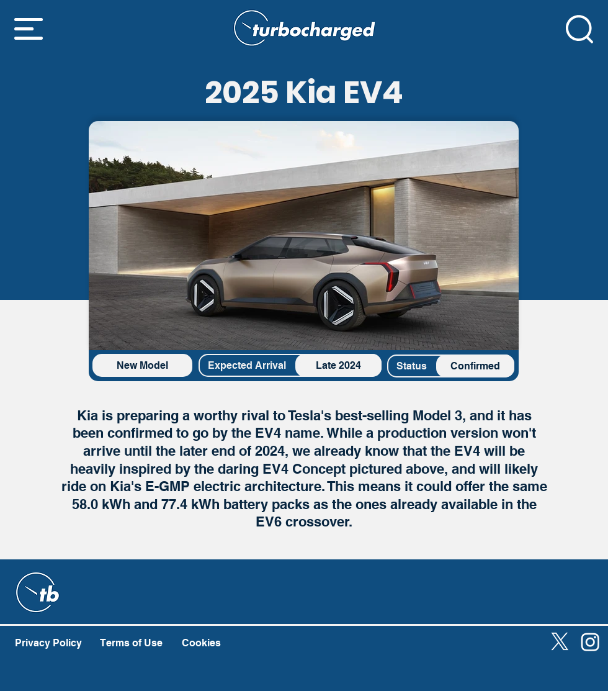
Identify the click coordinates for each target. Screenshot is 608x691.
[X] (560, 642)
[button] (28, 29)
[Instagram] (590, 642)
